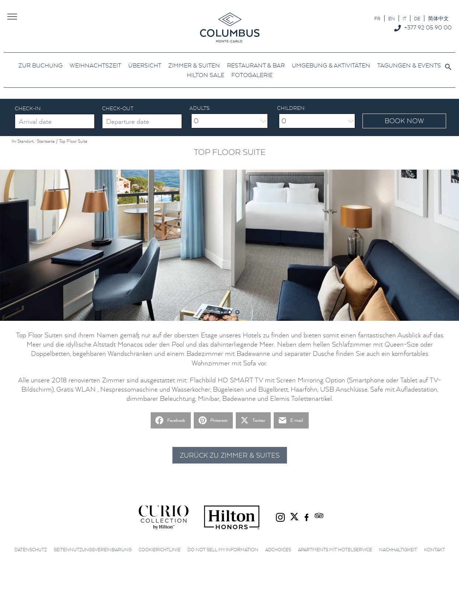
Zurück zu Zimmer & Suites (230, 455)
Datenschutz (30, 549)
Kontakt (434, 549)
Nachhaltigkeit (398, 549)
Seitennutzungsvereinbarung (93, 549)
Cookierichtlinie (160, 549)
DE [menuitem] (417, 18)
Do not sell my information (223, 549)
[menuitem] (377, 18)
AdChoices (278, 549)
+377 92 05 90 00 (428, 27)
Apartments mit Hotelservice (335, 549)
